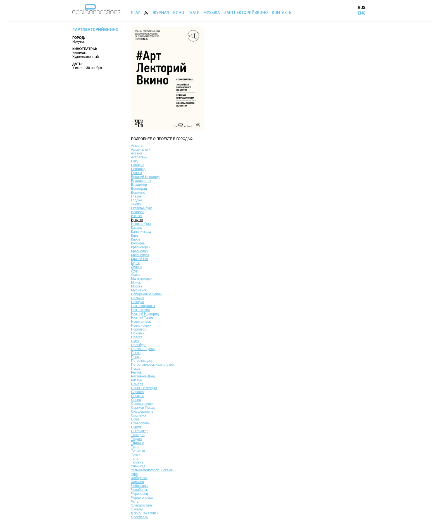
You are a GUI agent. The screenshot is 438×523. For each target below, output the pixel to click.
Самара (137, 384)
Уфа (134, 474)
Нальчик (137, 298)
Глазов (136, 196)
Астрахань (139, 157)
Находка (137, 302)
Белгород (138, 169)
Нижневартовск (143, 306)
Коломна (138, 243)
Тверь (135, 447)
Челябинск (139, 490)
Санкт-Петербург (144, 388)
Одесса (136, 337)
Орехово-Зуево (143, 349)
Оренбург (138, 345)
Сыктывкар (139, 431)
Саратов (137, 396)
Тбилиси (137, 443)
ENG (362, 13)
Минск (136, 282)
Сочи (135, 419)
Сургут (136, 427)
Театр (193, 12)
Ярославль (139, 517)
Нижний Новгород (145, 314)
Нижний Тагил (142, 318)
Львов (135, 275)
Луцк (134, 271)
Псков (135, 368)
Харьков (137, 482)
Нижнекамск (140, 310)
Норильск (138, 329)
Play (135, 12)
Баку (134, 161)
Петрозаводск (142, 361)
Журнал (161, 12)
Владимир (139, 185)
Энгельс (137, 509)
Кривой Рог (139, 259)
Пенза (136, 353)
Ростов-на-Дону (143, 376)
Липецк (136, 267)
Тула (134, 458)
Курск (135, 263)
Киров (135, 239)
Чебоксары (139, 486)
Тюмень (137, 462)
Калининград (141, 232)
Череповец (139, 494)
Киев (135, 235)
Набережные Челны (146, 294)
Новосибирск (141, 325)
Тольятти (138, 451)
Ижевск (136, 216)
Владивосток (141, 181)
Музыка (211, 12)
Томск (135, 455)
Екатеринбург (141, 208)
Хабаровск (139, 478)
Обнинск (137, 333)
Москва (136, 286)
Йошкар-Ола (141, 224)
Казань (136, 228)
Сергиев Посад (142, 408)
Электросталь (142, 505)
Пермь (136, 357)
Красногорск (140, 247)
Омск (135, 341)
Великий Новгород (145, 177)
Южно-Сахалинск (144, 513)
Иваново (137, 212)
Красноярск (140, 255)
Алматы (137, 146)
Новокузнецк (141, 322)
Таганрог (138, 435)
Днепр (136, 204)
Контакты (282, 12)
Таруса (136, 439)
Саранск (137, 392)
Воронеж (138, 192)
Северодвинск (142, 404)
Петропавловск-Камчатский (152, 365)
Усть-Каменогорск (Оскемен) (153, 470)
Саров (136, 400)
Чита (135, 501)
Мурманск (138, 290)
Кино (178, 12)
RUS (361, 7)
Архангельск (140, 149)
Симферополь (142, 411)
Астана (136, 153)
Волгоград (139, 189)
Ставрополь (140, 423)
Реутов (136, 372)
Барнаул (137, 165)
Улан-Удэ (138, 466)
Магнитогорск (141, 278)
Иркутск (137, 220)
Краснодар (139, 251)
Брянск (136, 173)
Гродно (136, 200)
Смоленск (138, 415)
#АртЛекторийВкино (246, 12)
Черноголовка (142, 498)
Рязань (136, 380)
